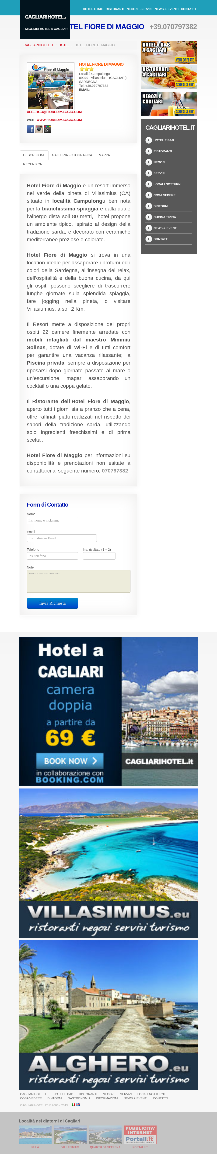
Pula (35, 1147)
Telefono (33, 549)
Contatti (188, 9)
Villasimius (70, 1147)
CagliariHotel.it (38, 45)
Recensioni (33, 164)
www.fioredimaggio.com (59, 120)
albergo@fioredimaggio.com (54, 112)
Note (30, 567)
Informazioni (107, 1098)
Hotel (64, 45)
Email (31, 532)
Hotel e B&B (93, 9)
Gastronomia (79, 1098)
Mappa (104, 155)
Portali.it (140, 1147)
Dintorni (161, 206)
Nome (31, 514)
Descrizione (34, 155)
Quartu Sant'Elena (105, 1147)
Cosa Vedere (164, 195)
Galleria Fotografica (72, 155)
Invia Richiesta (52, 603)
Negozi (132, 9)
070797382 (115, 471)
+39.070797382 (173, 27)
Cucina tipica (165, 217)
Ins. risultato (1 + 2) (97, 549)
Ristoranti (115, 9)
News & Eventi (167, 9)
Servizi (146, 9)
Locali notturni (167, 184)
